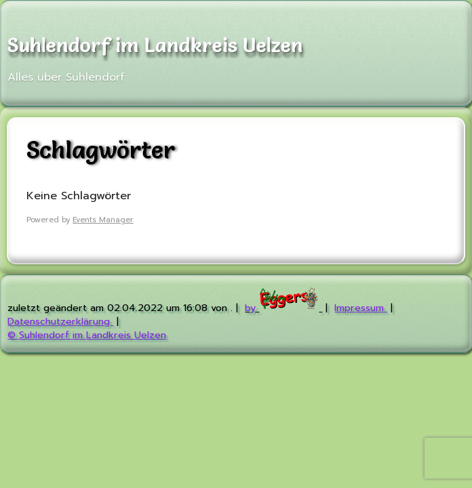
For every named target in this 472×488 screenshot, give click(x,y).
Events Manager (103, 220)
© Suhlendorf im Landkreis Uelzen (86, 334)
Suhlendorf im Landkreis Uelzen (155, 45)
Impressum (360, 307)
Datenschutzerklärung (60, 321)
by (283, 307)
